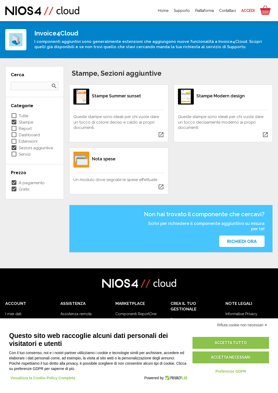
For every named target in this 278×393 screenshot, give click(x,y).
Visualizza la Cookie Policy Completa (43, 378)
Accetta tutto (231, 343)
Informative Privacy (241, 314)
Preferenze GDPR (230, 371)
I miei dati (13, 314)
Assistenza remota (76, 314)
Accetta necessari (230, 357)
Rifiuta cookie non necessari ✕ (242, 325)
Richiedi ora (242, 241)
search (54, 86)
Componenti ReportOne (136, 314)
